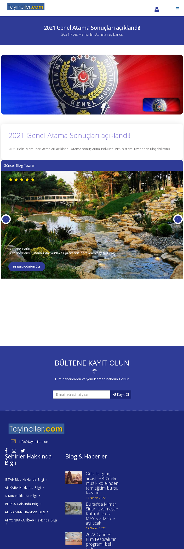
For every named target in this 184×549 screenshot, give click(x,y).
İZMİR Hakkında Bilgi (22, 495)
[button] (177, 9)
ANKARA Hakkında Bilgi (24, 487)
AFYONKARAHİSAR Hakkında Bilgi (31, 521)
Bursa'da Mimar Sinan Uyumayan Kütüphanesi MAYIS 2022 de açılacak (102, 513)
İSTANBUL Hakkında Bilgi (26, 479)
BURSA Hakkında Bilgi (23, 504)
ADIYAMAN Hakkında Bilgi (26, 512)
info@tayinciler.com (27, 441)
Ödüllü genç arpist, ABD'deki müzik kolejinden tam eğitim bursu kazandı (102, 483)
